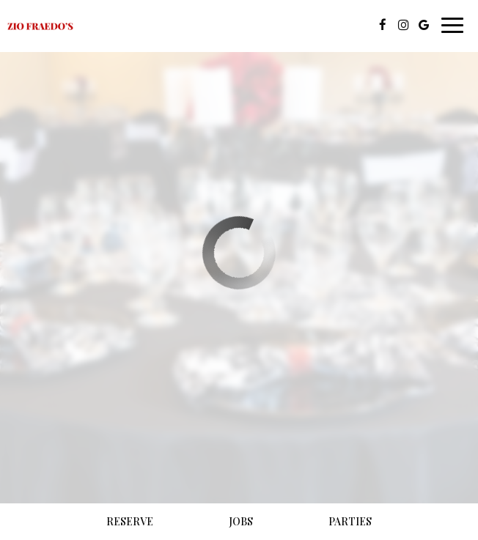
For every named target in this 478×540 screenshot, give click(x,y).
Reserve (129, 521)
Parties (350, 521)
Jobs (241, 521)
